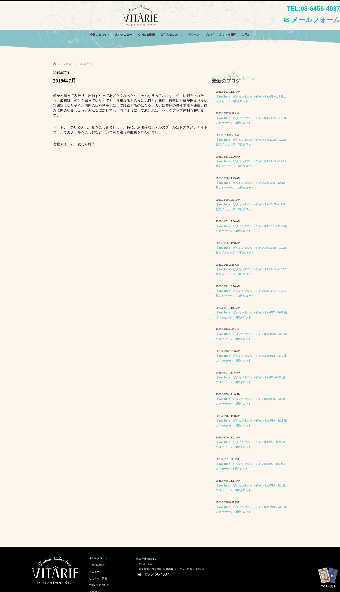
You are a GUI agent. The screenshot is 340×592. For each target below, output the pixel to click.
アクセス (194, 34)
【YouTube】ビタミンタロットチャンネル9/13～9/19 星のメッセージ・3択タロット (251, 358)
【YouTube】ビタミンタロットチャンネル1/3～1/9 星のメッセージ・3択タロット (251, 99)
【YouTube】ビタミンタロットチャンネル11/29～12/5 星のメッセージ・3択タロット (250, 207)
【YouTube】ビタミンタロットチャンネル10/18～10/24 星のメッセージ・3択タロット (251, 272)
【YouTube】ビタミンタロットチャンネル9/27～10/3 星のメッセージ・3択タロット (251, 315)
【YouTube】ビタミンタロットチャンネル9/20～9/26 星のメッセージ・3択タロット (251, 336)
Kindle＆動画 (146, 34)
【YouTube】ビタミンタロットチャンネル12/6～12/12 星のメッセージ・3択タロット (250, 185)
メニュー (94, 571)
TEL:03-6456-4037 (313, 8)
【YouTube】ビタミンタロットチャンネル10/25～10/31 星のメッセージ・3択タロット (251, 250)
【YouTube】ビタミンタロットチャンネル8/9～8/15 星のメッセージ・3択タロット (250, 445)
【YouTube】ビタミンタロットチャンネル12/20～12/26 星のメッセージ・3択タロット (251, 142)
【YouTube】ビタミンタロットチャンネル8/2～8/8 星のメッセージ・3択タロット (251, 466)
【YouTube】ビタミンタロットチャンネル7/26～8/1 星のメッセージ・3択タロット (250, 488)
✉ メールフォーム (312, 20)
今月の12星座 (97, 564)
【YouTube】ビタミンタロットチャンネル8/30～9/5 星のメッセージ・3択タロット (250, 401)
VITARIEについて (171, 34)
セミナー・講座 (98, 578)
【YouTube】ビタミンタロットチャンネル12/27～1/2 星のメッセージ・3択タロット (251, 120)
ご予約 (246, 34)
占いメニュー (123, 34)
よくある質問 (227, 34)
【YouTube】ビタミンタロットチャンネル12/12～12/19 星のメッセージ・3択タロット (251, 164)
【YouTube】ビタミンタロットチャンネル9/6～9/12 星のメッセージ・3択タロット (250, 380)
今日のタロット (100, 34)
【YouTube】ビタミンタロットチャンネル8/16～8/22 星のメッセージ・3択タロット (251, 423)
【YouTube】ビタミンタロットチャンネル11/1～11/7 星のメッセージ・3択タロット (251, 229)
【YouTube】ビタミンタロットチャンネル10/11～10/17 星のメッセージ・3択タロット (251, 293)
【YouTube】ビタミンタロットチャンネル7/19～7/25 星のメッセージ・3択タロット (251, 509)
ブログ (209, 34)
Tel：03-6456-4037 (152, 574)
